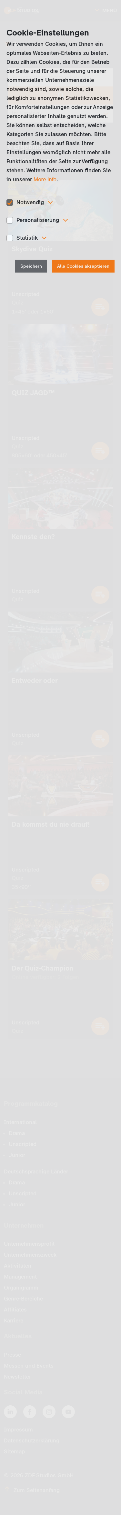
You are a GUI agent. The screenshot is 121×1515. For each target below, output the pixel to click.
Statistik (27, 237)
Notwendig (30, 202)
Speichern (31, 266)
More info (45, 179)
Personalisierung (37, 220)
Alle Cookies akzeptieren (83, 266)
